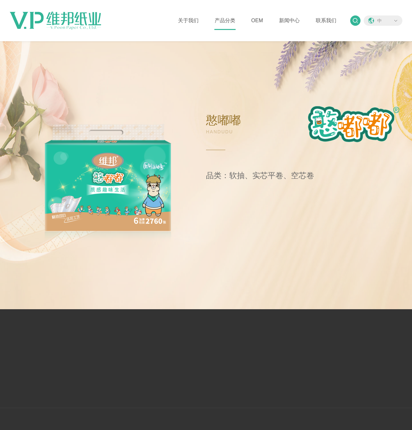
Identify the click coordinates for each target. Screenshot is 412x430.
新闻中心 (289, 20)
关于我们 (188, 20)
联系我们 (326, 20)
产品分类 (225, 20)
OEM (257, 20)
